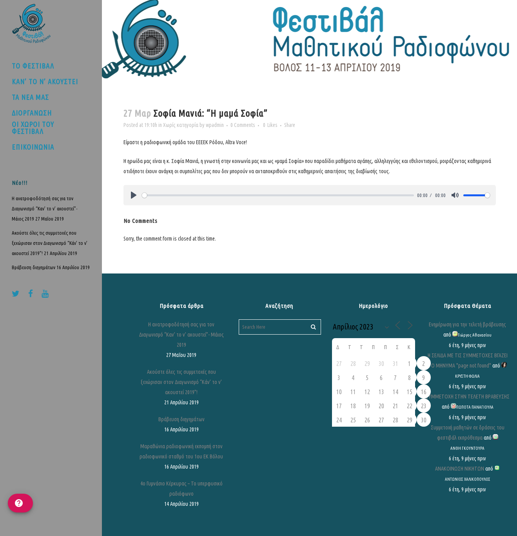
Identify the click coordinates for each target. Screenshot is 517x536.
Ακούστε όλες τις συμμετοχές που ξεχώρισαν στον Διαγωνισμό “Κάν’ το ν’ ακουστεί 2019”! (49, 243)
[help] (20, 503)
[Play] (133, 195)
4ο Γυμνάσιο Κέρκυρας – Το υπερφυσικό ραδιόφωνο (181, 488)
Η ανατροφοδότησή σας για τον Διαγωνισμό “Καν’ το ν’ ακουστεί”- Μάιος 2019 (45, 208)
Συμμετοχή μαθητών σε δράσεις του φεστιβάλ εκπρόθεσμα (467, 432)
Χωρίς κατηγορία (180, 125)
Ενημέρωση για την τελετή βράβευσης (467, 324)
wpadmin (215, 125)
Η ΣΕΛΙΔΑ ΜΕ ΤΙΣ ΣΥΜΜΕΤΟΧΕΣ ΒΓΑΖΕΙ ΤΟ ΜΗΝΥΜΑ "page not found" (468, 360)
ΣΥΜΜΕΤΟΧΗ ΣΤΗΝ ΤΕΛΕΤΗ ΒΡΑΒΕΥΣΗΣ (468, 396)
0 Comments (242, 125)
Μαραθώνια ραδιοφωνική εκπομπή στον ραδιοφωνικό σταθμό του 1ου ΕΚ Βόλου (181, 451)
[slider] (278, 195)
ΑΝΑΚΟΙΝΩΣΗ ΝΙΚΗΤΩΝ (459, 468)
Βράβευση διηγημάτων (33, 267)
